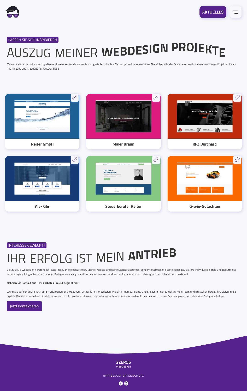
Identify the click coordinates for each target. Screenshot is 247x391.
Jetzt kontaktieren (24, 306)
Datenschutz (133, 376)
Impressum (112, 376)
